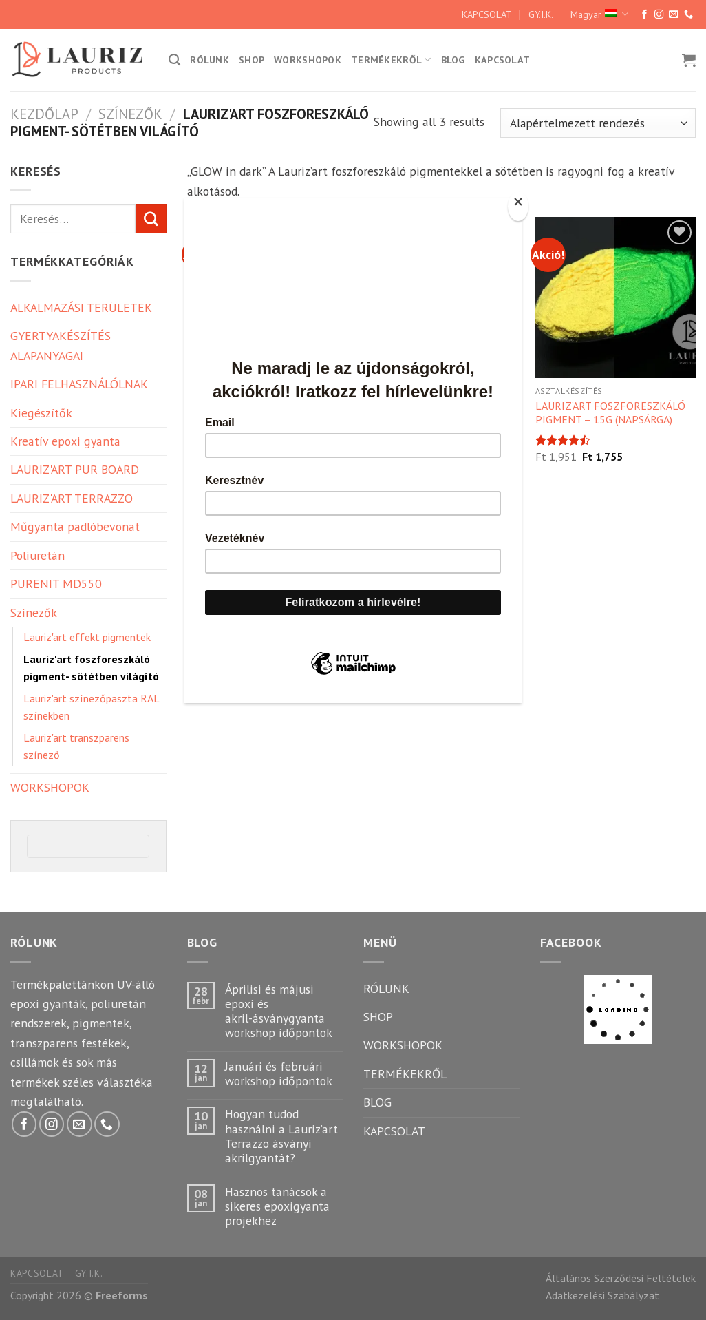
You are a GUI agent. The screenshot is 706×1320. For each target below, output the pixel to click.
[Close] (518, 206)
